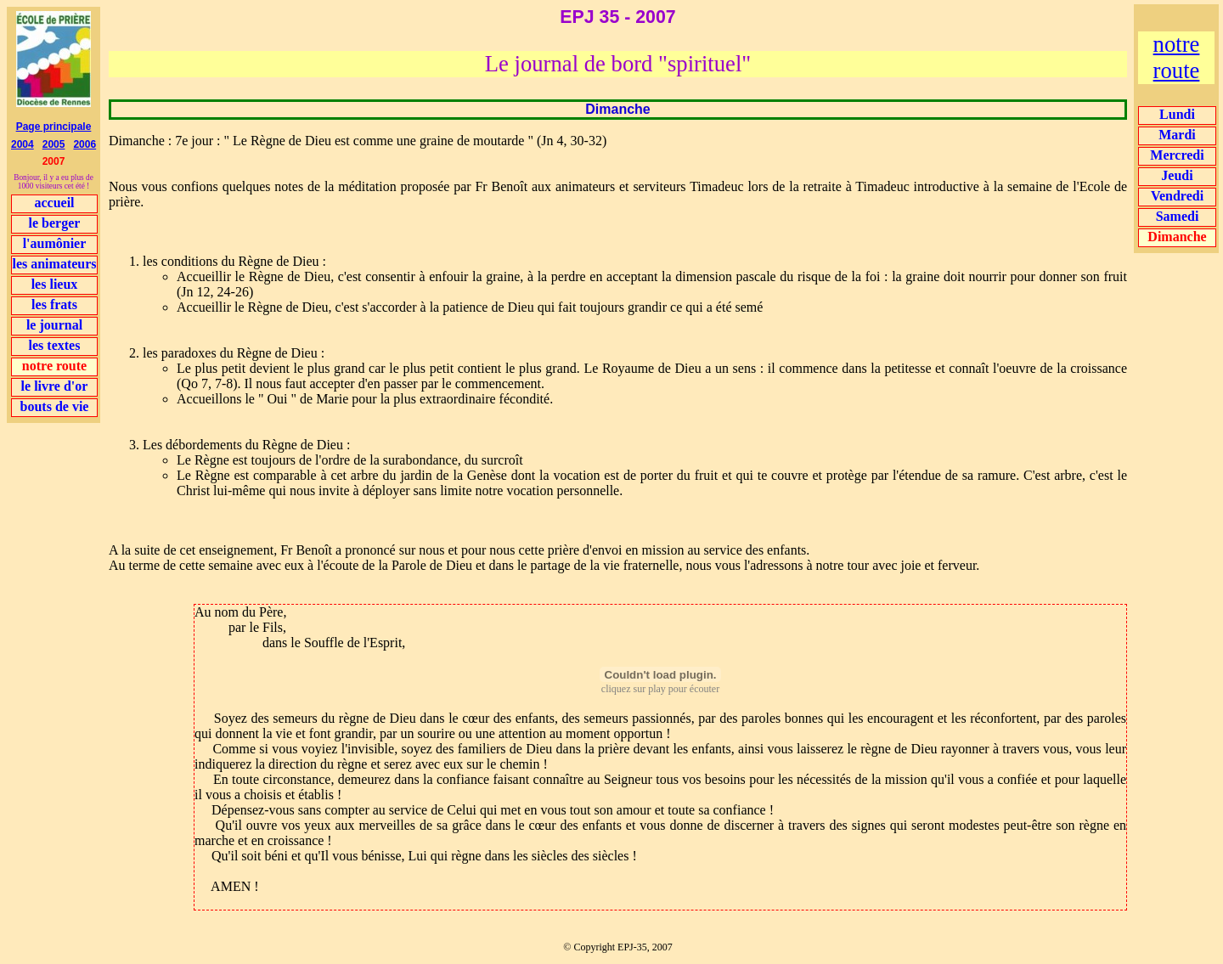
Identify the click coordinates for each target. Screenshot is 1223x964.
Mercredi (1176, 155)
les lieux (54, 284)
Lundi (1177, 114)
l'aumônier (55, 243)
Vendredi (1177, 196)
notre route (1176, 57)
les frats (54, 304)
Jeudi (1176, 175)
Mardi (1177, 134)
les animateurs (54, 264)
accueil (54, 202)
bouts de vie (54, 406)
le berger (55, 223)
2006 (84, 144)
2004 (22, 144)
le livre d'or (54, 386)
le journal (54, 325)
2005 (53, 144)
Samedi (1177, 216)
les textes (55, 345)
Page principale (54, 126)
